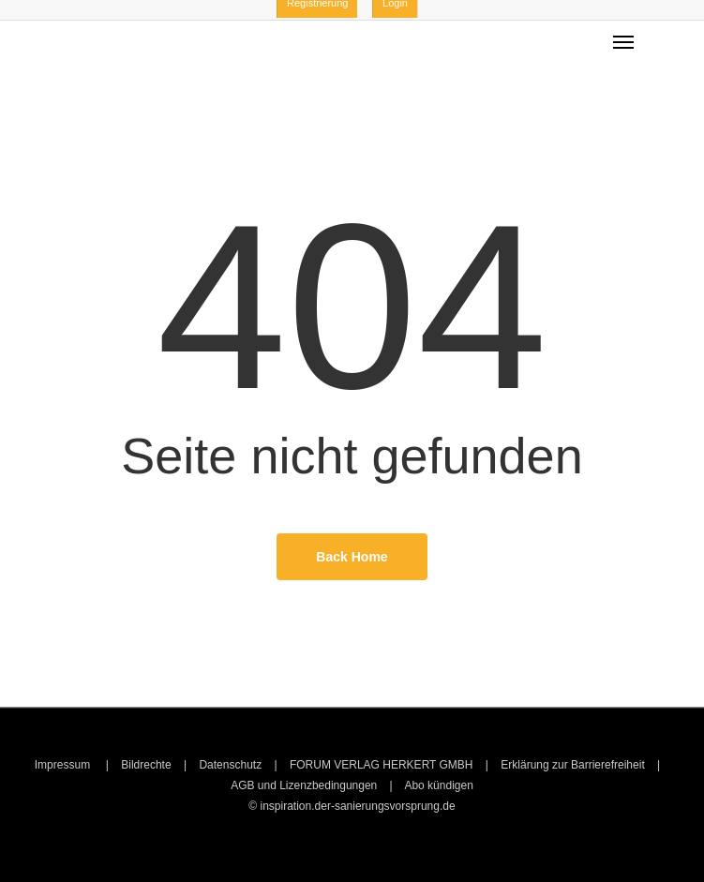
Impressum (64, 764)
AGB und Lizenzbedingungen (304, 785)
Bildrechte (146, 764)
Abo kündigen (438, 785)
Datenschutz (230, 764)
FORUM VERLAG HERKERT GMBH (381, 764)
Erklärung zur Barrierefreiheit (572, 764)
